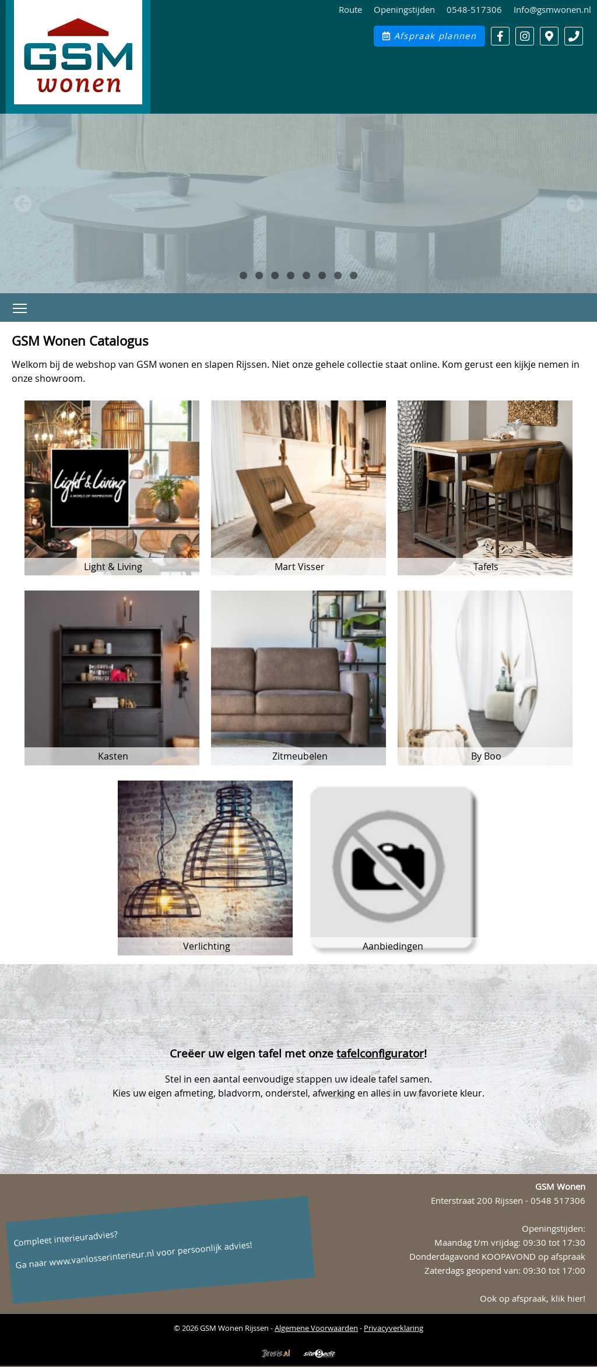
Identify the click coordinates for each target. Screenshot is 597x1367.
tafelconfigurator (380, 1053)
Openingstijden (404, 9)
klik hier (567, 1298)
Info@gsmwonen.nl (552, 9)
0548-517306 (474, 9)
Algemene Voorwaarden (316, 1328)
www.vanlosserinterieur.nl (102, 1258)
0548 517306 (558, 1200)
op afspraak (561, 1256)
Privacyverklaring (393, 1328)
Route (350, 9)
